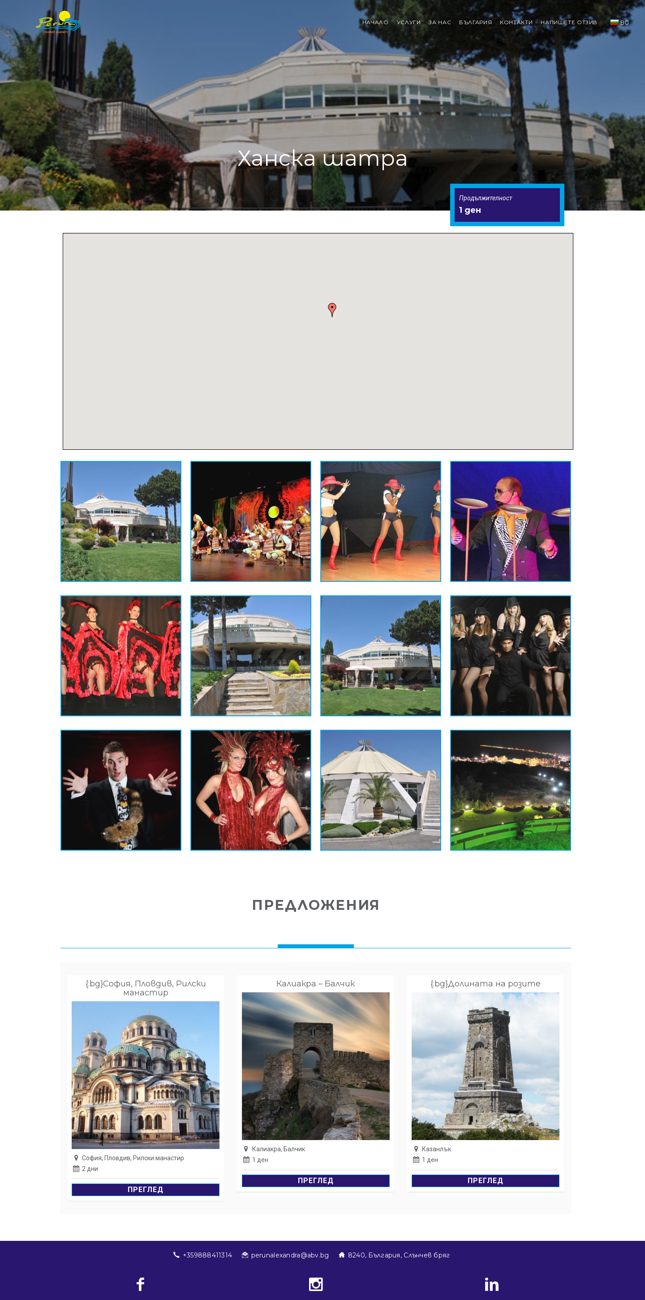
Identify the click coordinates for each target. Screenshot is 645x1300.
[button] (332, 310)
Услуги (409, 22)
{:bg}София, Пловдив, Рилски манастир (146, 988)
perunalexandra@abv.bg (290, 1255)
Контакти (516, 22)
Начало (375, 22)
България (475, 22)
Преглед (145, 1189)
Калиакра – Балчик (315, 984)
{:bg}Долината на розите (485, 984)
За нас (440, 22)
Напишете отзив (569, 22)
